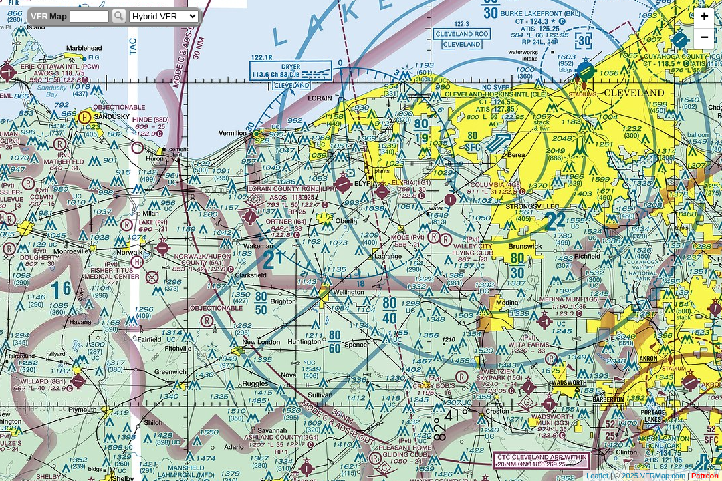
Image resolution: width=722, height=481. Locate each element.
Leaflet (597, 476)
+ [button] (704, 18)
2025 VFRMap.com (653, 476)
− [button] (704, 39)
